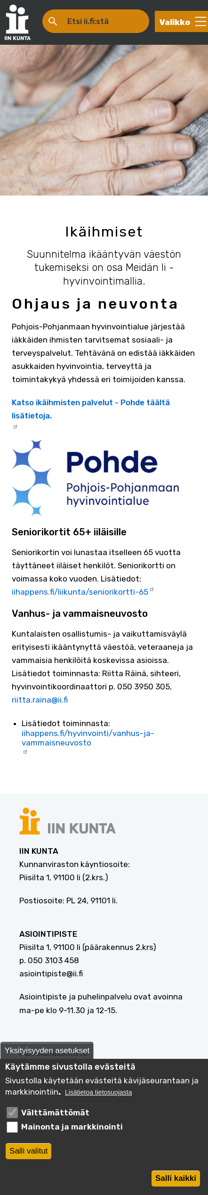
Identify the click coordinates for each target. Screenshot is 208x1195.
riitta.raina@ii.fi (40, 699)
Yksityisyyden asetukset (47, 1053)
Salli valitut (28, 1154)
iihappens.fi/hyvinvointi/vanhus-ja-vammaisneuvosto (88, 741)
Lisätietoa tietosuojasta (98, 1096)
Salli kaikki (175, 1181)
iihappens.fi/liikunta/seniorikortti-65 (83, 591)
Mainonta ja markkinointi (72, 1130)
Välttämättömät (55, 1116)
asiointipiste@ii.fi (51, 973)
